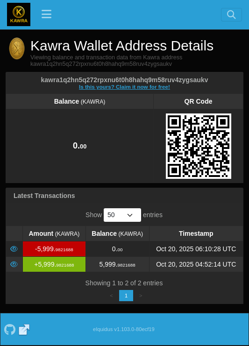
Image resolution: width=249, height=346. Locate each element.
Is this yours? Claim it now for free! (124, 87)
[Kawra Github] (9, 329)
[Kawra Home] (19, 14)
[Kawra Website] (24, 329)
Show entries (124, 215)
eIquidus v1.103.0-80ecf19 (124, 329)
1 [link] (126, 295)
